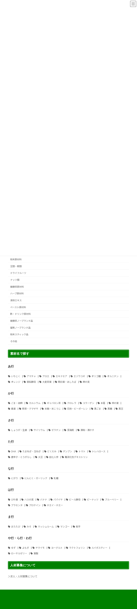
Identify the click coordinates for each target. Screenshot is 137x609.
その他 (13, 341)
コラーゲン (88, 403)
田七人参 (53, 457)
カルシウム (34, 403)
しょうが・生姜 (19, 430)
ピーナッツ (92, 499)
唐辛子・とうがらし (21, 457)
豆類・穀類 (16, 266)
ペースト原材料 (18, 307)
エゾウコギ (79, 376)
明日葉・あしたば (67, 381)
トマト (82, 451)
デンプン (67, 451)
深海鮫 (70, 430)
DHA (13, 451)
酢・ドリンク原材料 (20, 314)
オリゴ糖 (96, 376)
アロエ (45, 376)
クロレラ (71, 403)
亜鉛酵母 (31, 381)
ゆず (13, 547)
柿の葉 (115, 403)
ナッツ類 (14, 279)
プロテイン (34, 505)
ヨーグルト (57, 547)
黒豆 (121, 408)
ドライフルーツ (18, 273)
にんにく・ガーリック (35, 478)
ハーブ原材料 (17, 293)
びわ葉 (14, 499)
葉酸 (36, 553)
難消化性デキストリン (76, 457)
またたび (15, 526)
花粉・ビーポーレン (77, 408)
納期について (51, 595)
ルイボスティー (99, 547)
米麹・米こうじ (53, 408)
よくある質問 (45, 593)
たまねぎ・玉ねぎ (31, 451)
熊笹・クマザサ (30, 408)
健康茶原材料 (17, 286)
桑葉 (13, 408)
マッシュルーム (46, 526)
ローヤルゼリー (19, 553)
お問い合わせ (71, 595)
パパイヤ (58, 499)
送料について (97, 593)
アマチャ (31, 376)
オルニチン (113, 376)
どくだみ (51, 451)
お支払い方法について (21, 593)
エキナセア (61, 376)
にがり (14, 478)
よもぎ (25, 547)
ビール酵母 (74, 499)
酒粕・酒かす (87, 430)
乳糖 (56, 478)
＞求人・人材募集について (22, 576)
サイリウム (39, 430)
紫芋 (78, 526)
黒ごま (97, 408)
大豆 (40, 457)
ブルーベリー (112, 499)
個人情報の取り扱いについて (24, 595)
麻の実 (86, 381)
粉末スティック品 (19, 334)
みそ (29, 526)
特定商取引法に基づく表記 (71, 593)
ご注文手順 (115, 593)
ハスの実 (29, 499)
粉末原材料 (16, 259)
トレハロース (98, 451)
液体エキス (16, 300)
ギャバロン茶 (54, 403)
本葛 (103, 403)
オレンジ (15, 381)
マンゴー (64, 526)
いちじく (15, 376)
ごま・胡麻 (16, 403)
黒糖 (109, 408)
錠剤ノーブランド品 (20, 327)
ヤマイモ (40, 547)
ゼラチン (56, 430)
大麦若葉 (46, 381)
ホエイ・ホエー (55, 505)
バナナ (43, 499)
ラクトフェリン (77, 547)
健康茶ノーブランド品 (21, 320)
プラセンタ (16, 505)
